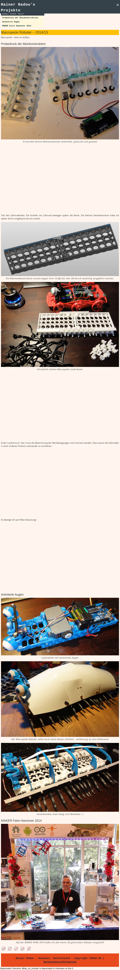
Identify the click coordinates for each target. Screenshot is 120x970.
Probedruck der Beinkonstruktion (20, 18)
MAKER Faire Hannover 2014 (16, 26)
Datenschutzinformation (60, 962)
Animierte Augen (11, 22)
